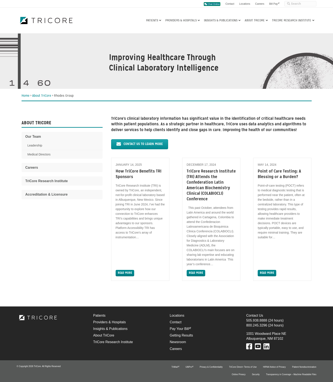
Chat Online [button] (212, 4)
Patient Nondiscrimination (304, 367)
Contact (229, 3)
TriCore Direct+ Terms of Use (243, 367)
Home (25, 96)
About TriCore (255, 20)
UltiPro (189, 367)
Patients (152, 20)
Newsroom (178, 342)
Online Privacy (238, 374)
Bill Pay (273, 3)
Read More (125, 273)
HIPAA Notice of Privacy (274, 367)
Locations (244, 3)
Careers (259, 3)
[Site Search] (300, 3)
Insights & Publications (220, 20)
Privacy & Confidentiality (211, 367)
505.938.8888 (256, 320)
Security (256, 374)
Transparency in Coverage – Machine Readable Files (291, 374)
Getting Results (181, 335)
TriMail (175, 367)
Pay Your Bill (179, 329)
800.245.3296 (256, 325)
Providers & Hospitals (181, 20)
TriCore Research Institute (291, 20)
